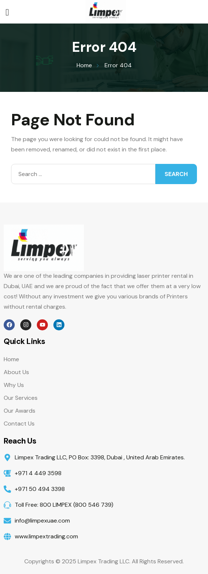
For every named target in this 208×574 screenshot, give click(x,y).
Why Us (14, 385)
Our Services (21, 398)
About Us (16, 372)
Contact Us (19, 423)
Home (11, 359)
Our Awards (19, 411)
